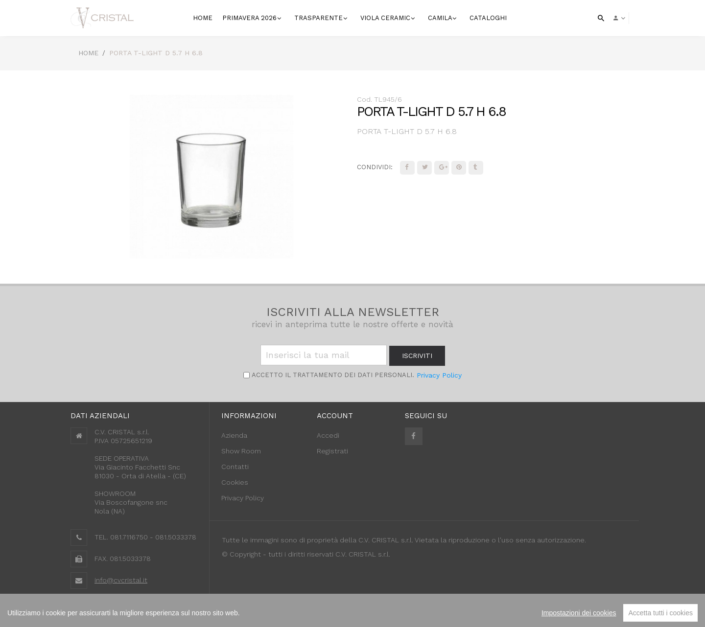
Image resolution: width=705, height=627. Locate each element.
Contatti (235, 466)
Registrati (332, 451)
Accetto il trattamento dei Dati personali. (332, 375)
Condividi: (375, 167)
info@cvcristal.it (120, 580)
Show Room (241, 451)
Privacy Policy (439, 375)
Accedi (328, 435)
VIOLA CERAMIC (386, 18)
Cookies (234, 482)
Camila (441, 18)
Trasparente (319, 18)
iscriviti (417, 355)
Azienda (234, 435)
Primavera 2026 (250, 18)
